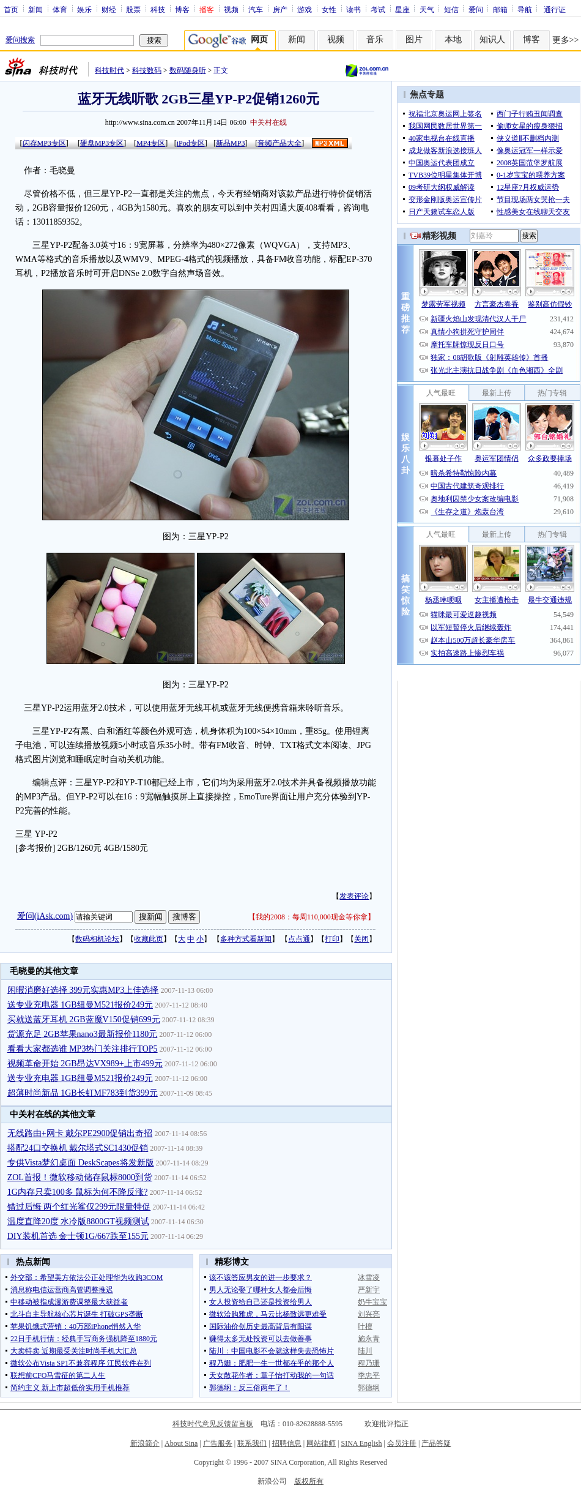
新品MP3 (230, 143)
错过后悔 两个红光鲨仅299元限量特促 (79, 1206)
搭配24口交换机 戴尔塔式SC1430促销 (78, 1148)
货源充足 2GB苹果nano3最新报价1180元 (82, 1034)
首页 (11, 9)
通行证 (555, 9)
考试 (378, 9)
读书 (353, 9)
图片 (414, 39)
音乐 (374, 39)
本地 (453, 39)
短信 (451, 9)
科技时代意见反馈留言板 (212, 1423)
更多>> (565, 40)
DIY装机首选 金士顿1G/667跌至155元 (78, 1236)
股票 (133, 9)
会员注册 (401, 1443)
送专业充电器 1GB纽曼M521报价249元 (80, 1004)
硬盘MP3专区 (102, 143)
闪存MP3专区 (44, 143)
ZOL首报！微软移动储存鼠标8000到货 (79, 1177)
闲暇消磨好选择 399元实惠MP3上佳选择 (83, 990)
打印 (332, 939)
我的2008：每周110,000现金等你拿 (312, 917)
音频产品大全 (279, 143)
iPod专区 (191, 143)
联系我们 (252, 1443)
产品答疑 (436, 1443)
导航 (524, 9)
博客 (182, 9)
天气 (427, 9)
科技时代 (109, 70)
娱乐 (84, 9)
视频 (231, 9)
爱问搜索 (20, 40)
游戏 (304, 9)
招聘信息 (287, 1443)
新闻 (35, 9)
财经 (109, 9)
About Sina (181, 1443)
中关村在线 (268, 122)
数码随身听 (187, 70)
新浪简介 (145, 1443)
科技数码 (146, 70)
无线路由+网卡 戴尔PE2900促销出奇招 (80, 1133)
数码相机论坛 (97, 939)
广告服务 (217, 1443)
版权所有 (309, 1481)
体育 (60, 9)
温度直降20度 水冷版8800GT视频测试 (78, 1221)
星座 (402, 9)
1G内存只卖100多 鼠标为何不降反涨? (77, 1192)
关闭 (361, 939)
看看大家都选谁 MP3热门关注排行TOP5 (82, 1048)
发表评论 (354, 896)
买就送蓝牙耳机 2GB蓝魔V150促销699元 (83, 1019)
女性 (329, 9)
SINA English (361, 1443)
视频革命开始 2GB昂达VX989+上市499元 (85, 1063)
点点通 (299, 939)
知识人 (492, 39)
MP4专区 (150, 143)
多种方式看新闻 (246, 939)
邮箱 (500, 9)
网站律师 (321, 1443)
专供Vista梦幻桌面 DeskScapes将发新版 (80, 1162)
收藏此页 (148, 939)
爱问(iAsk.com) (45, 916)
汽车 (255, 9)
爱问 (475, 9)
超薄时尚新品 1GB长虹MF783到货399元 (82, 1093)
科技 (157, 9)
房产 (280, 9)
